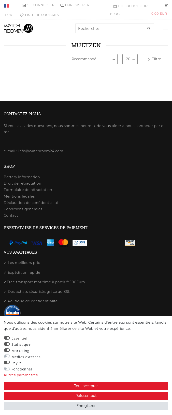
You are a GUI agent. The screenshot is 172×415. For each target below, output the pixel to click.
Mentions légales (19, 196)
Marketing (20, 350)
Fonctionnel (22, 369)
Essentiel (20, 338)
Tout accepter (86, 386)
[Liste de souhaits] (38, 15)
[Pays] (7, 5)
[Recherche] (149, 29)
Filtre (154, 59)
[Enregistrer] (74, 5)
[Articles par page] (130, 59)
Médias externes (26, 357)
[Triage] (93, 59)
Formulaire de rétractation (28, 190)
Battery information (22, 177)
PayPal (17, 363)
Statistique (21, 344)
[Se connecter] (38, 5)
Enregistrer (86, 405)
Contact (11, 215)
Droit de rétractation (22, 183)
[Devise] (9, 15)
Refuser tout (86, 395)
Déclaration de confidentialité (31, 203)
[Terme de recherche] (114, 28)
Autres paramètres (21, 375)
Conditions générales (23, 209)
